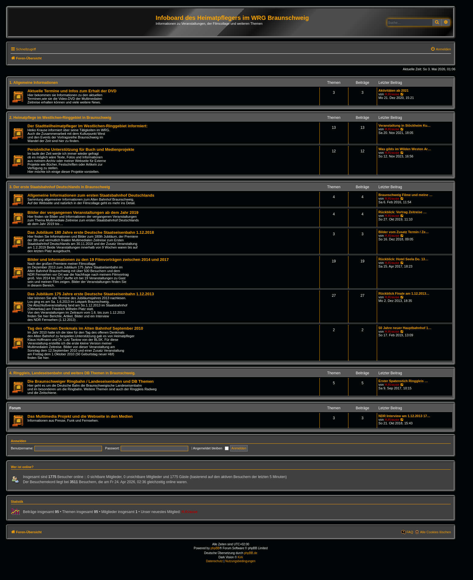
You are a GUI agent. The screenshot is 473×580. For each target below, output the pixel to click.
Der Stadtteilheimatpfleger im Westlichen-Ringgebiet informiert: (87, 126)
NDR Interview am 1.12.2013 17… (404, 416)
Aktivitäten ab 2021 (394, 90)
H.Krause (392, 94)
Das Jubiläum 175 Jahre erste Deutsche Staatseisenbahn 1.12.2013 (90, 294)
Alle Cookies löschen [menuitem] (435, 532)
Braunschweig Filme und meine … (406, 195)
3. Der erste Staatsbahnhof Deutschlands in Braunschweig (59, 187)
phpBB (215, 548)
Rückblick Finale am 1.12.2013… (404, 293)
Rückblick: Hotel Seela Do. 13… (403, 259)
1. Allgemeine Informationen (33, 83)
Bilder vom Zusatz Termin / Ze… (404, 232)
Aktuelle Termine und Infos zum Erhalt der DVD (71, 91)
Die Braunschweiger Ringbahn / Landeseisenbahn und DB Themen (90, 381)
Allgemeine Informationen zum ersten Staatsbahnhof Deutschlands (90, 195)
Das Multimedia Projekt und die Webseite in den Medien (80, 416)
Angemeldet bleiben (211, 448)
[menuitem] (440, 49)
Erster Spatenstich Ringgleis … (403, 381)
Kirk (240, 557)
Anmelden (18, 441)
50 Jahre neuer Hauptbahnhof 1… (405, 328)
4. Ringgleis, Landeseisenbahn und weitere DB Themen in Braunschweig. (72, 373)
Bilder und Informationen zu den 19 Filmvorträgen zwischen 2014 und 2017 (98, 259)
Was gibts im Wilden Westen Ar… (405, 149)
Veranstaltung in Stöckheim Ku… (405, 125)
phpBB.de (250, 553)
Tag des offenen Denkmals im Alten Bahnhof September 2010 (85, 328)
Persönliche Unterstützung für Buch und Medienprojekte (80, 149)
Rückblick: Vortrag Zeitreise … (403, 212)
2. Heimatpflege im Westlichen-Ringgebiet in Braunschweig (60, 118)
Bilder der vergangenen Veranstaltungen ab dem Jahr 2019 (82, 212)
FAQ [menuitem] (409, 532)
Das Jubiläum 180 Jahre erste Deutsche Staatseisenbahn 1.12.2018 (90, 232)
